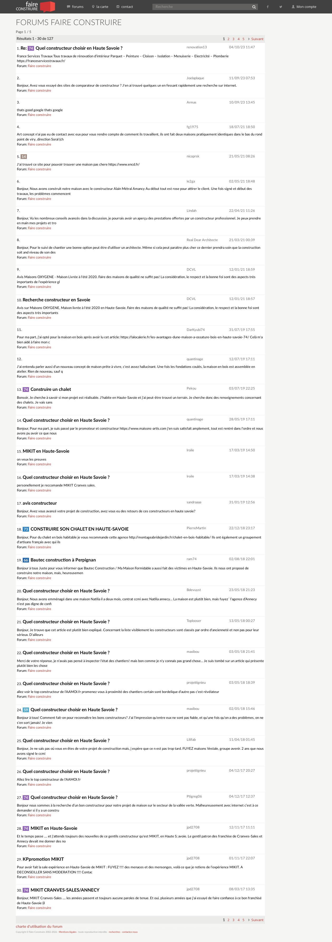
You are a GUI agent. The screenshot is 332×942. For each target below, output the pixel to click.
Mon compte (304, 6)
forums (75, 6)
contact (124, 6)
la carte (100, 6)
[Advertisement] (294, 97)
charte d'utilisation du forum (39, 927)
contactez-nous (130, 932)
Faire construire (39, 66)
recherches (114, 932)
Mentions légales (67, 932)
